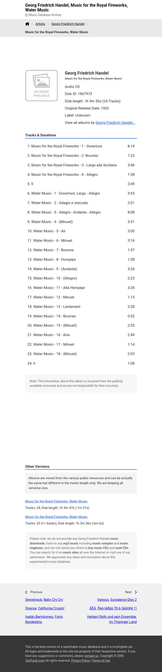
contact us (91, 656)
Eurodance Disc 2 (123, 600)
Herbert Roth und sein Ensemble (111, 617)
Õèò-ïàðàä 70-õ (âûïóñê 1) (117, 608)
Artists (40, 24)
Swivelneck (33, 600)
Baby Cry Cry (53, 600)
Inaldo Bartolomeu (39, 617)
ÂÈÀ (93, 608)
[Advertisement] (81, 53)
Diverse (31, 608)
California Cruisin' (51, 608)
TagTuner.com (35, 660)
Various (103, 600)
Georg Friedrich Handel (67, 24)
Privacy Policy (80, 660)
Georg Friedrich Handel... (115, 122)
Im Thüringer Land (123, 622)
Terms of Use (101, 660)
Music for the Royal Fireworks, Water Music (56, 501)
